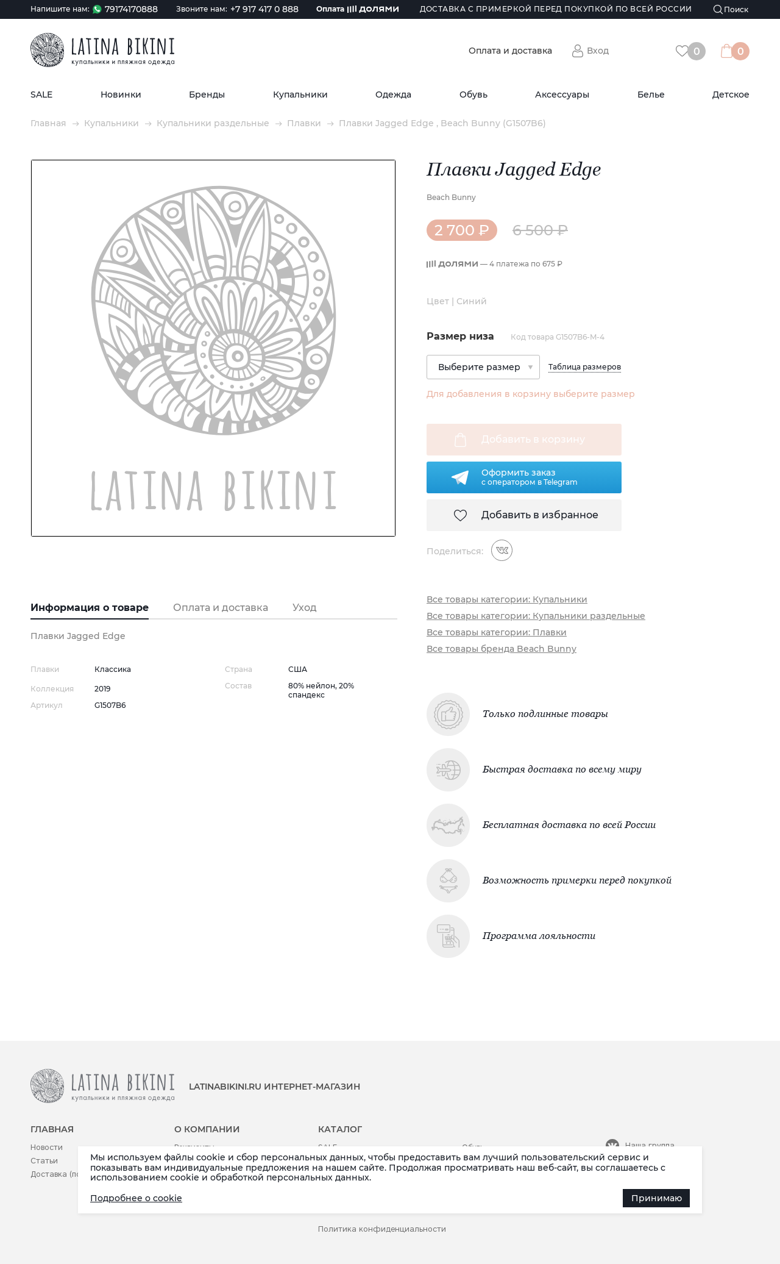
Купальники (300, 95)
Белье (651, 95)
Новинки (121, 95)
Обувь (473, 95)
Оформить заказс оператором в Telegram (529, 477)
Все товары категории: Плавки (497, 632)
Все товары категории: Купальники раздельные (536, 616)
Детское (731, 95)
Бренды (207, 95)
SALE (41, 95)
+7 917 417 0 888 (264, 9)
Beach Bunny (451, 197)
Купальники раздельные (213, 123)
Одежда (393, 95)
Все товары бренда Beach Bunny (501, 649)
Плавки (304, 123)
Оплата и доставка (510, 51)
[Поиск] (731, 9)
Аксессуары (562, 95)
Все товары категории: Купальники (507, 600)
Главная (48, 123)
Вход (598, 50)
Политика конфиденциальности (382, 1229)
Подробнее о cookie (136, 1198)
